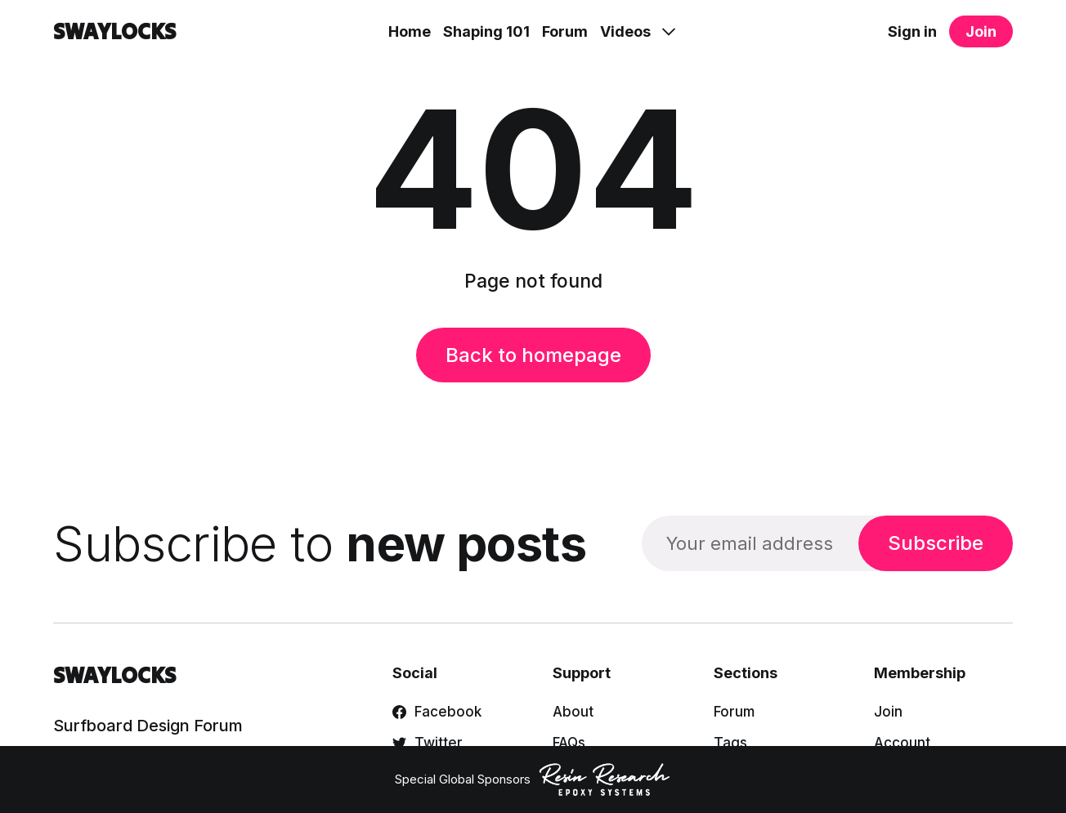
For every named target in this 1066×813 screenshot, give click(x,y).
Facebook (436, 712)
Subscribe (935, 543)
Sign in (912, 31)
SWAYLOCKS (114, 31)
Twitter (427, 743)
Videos (625, 31)
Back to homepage (533, 355)
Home (409, 31)
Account (902, 743)
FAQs (569, 743)
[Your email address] (750, 543)
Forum (565, 31)
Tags (730, 743)
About (573, 712)
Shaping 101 (486, 31)
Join (981, 31)
